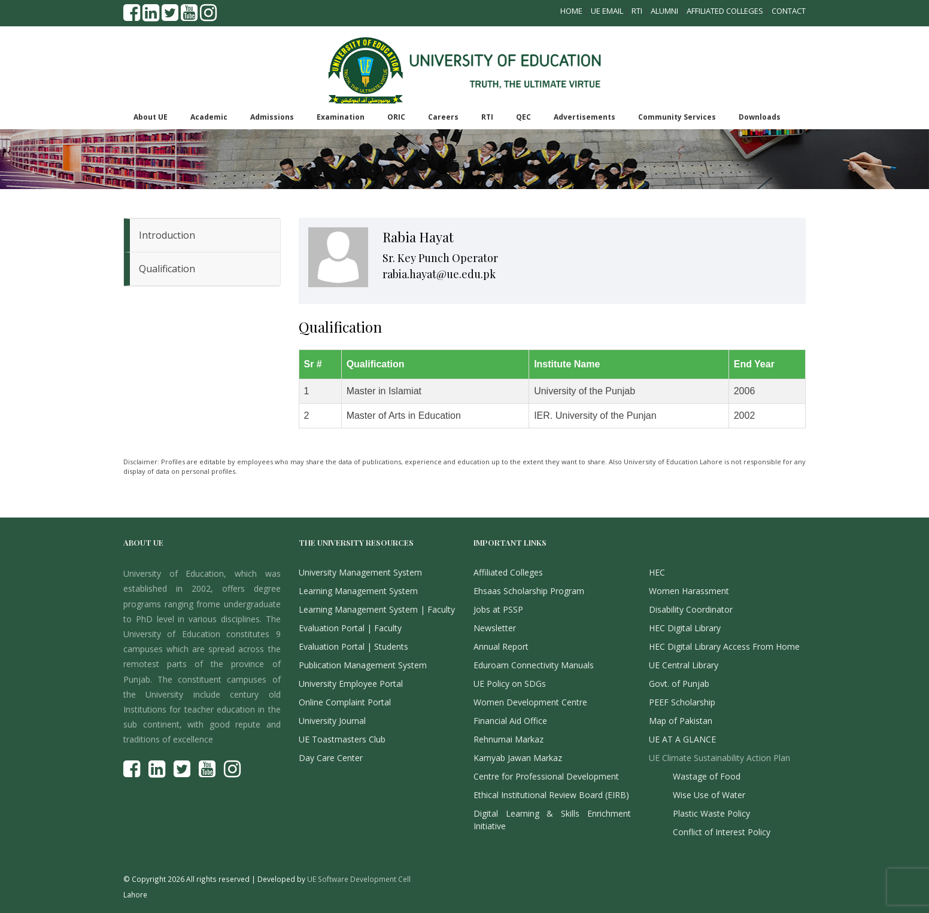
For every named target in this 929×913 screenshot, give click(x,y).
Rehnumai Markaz (508, 739)
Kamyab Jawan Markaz (517, 757)
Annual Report (501, 646)
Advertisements (584, 117)
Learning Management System (358, 591)
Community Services (677, 117)
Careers (443, 117)
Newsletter (494, 628)
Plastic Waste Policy (711, 813)
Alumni (664, 10)
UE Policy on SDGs (509, 683)
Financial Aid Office (510, 720)
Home (571, 10)
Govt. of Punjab (679, 683)
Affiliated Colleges (725, 10)
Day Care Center (331, 757)
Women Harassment (689, 591)
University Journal (332, 720)
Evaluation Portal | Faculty (350, 628)
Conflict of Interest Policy (721, 832)
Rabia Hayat (418, 237)
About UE (150, 117)
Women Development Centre (530, 702)
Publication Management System (363, 665)
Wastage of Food (706, 776)
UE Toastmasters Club (342, 739)
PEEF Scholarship (682, 702)
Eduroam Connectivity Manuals (533, 665)
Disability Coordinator (691, 609)
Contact (789, 10)
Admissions (272, 117)
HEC (657, 572)
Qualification (167, 268)
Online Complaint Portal (345, 702)
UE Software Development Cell (359, 879)
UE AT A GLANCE (682, 739)
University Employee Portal (351, 683)
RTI (637, 10)
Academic (208, 117)
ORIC (396, 117)
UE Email (607, 10)
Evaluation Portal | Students (353, 646)
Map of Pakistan (680, 720)
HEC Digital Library (685, 628)
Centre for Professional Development (546, 776)
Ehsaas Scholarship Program (528, 591)
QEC (523, 117)
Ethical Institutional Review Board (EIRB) (551, 795)
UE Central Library (683, 665)
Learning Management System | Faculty (377, 609)
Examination (341, 117)
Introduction (167, 235)
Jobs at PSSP (498, 609)
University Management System (360, 572)
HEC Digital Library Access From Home (724, 646)
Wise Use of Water (709, 795)
